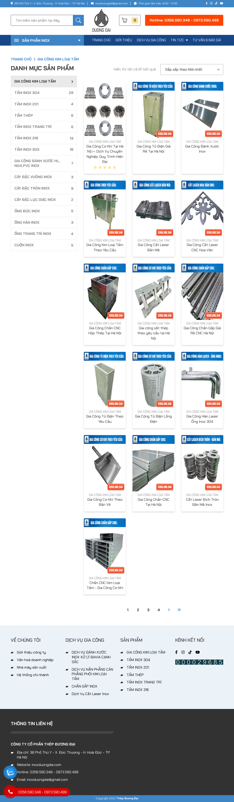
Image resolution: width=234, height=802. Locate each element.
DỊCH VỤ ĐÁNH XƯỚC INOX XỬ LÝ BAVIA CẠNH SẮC (91, 657)
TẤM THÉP (135, 674)
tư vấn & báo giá (207, 40)
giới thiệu (123, 40)
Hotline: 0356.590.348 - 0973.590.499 (184, 20)
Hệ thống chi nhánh (33, 674)
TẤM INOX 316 (138, 689)
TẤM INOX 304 (138, 659)
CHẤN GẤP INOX (84, 686)
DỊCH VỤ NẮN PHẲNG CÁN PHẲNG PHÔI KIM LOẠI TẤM (92, 674)
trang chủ (101, 40)
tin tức (179, 40)
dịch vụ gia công (151, 40)
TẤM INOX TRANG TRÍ (144, 682)
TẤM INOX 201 (138, 667)
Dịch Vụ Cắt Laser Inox (90, 693)
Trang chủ (21, 59)
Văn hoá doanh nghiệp (35, 659)
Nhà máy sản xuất (32, 667)
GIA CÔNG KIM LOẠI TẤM (105, 142)
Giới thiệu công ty (31, 652)
